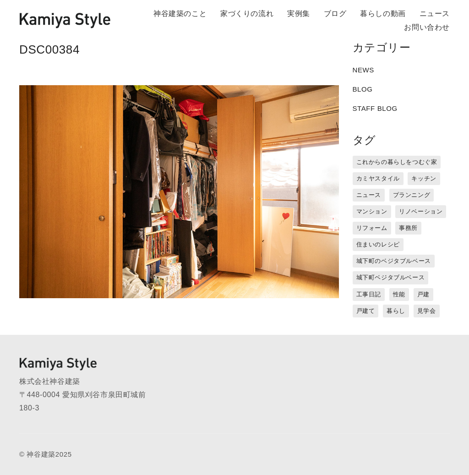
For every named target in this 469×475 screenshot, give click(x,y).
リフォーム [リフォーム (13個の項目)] (371, 227)
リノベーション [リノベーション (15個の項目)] (420, 211)
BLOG (363, 89)
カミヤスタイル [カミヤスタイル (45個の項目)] (378, 178)
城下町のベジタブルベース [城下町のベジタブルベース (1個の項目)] (393, 260)
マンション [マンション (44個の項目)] (371, 211)
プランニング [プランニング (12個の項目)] (412, 194)
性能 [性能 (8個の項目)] (399, 294)
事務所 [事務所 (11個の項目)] (408, 227)
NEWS (363, 70)
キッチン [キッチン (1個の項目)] (423, 178)
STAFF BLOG (375, 108)
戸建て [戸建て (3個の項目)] (365, 310)
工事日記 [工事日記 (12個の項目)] (368, 294)
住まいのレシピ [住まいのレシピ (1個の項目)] (378, 244)
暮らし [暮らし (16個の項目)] (396, 310)
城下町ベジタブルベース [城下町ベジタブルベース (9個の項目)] (390, 277)
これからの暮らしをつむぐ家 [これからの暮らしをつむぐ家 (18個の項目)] (396, 161)
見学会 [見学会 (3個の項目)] (426, 310)
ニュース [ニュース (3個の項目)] (368, 194)
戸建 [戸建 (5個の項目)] (423, 294)
